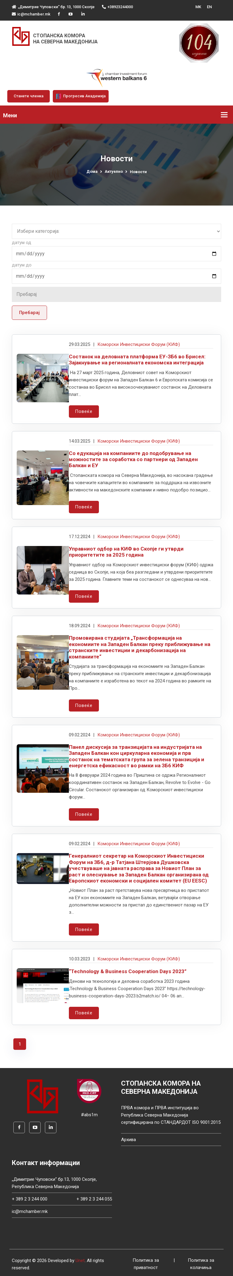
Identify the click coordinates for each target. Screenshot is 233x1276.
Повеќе (84, 411)
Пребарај (29, 312)
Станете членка (28, 96)
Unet (80, 1258)
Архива (128, 1137)
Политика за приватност (146, 1261)
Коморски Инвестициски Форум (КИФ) (138, 344)
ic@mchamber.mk (31, 14)
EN (209, 7)
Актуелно (114, 171)
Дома (92, 171)
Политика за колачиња (201, 1261)
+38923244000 (117, 7)
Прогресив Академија (81, 96)
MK (198, 7)
